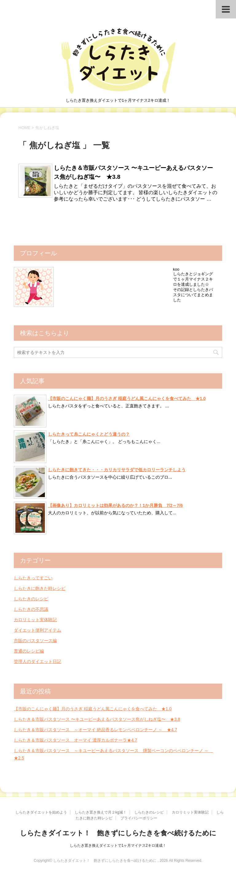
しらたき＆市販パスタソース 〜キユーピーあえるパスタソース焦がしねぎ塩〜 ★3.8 (97, 719)
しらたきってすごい (33, 577)
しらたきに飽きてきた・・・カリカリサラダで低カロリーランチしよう (117, 469)
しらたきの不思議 (31, 609)
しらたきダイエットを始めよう (41, 812)
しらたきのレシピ (31, 598)
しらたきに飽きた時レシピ (39, 588)
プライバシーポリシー (138, 818)
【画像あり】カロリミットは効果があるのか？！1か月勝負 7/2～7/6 (115, 505)
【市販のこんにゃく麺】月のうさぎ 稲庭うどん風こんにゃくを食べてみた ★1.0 (127, 398)
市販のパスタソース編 (35, 640)
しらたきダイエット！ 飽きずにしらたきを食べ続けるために (118, 833)
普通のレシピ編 (29, 651)
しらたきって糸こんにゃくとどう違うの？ (89, 434)
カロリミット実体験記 (35, 619)
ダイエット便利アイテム (37, 630)
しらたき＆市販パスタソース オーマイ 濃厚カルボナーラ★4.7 (75, 740)
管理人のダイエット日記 (37, 661)
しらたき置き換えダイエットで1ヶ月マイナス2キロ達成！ (118, 845)
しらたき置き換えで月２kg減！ (101, 812)
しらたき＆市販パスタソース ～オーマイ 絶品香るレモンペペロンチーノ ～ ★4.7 (95, 729)
